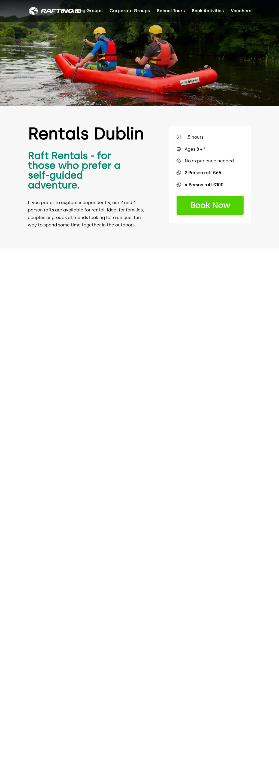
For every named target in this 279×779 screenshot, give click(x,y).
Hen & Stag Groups (81, 11)
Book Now (210, 205)
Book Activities (208, 11)
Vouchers (241, 11)
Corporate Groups (130, 11)
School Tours (171, 11)
